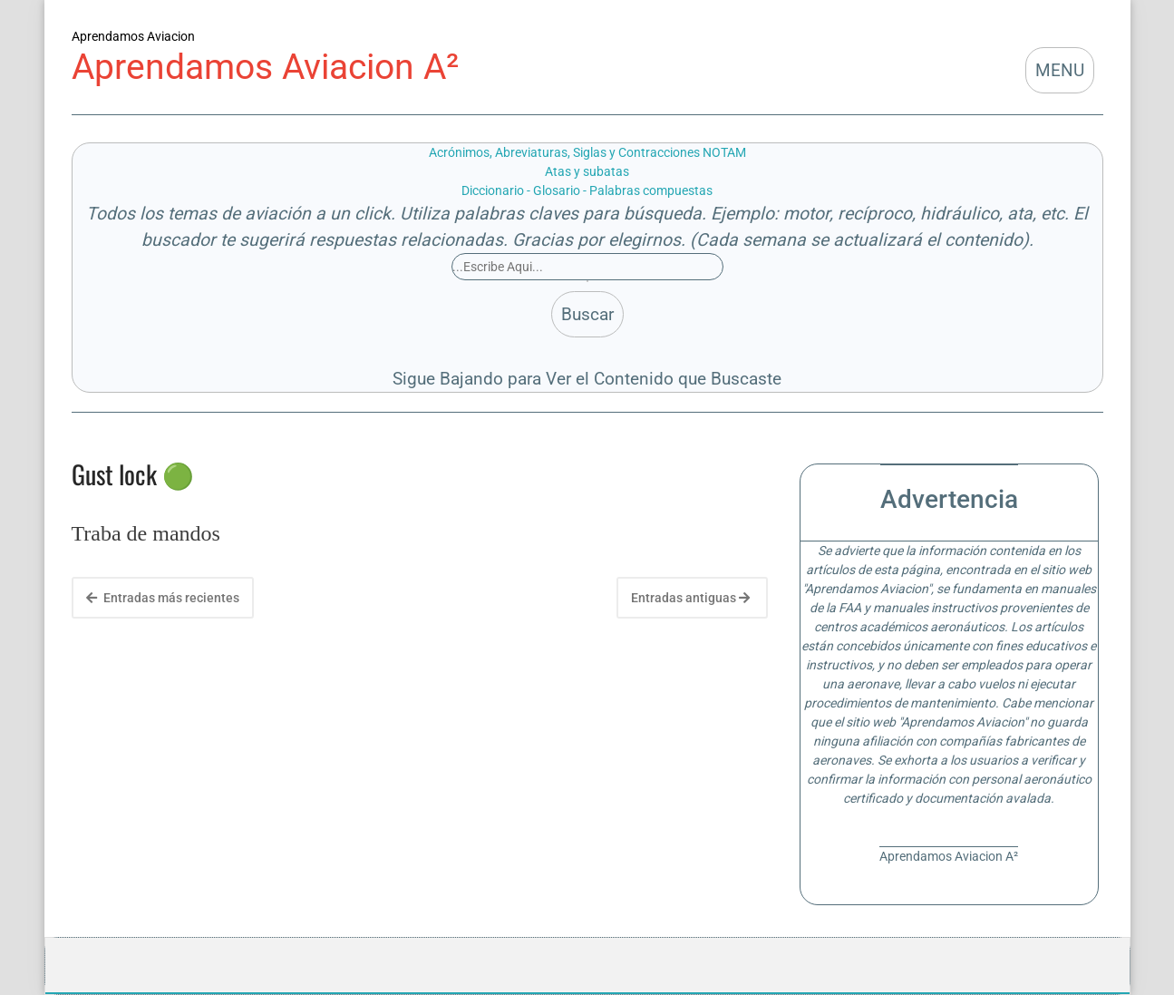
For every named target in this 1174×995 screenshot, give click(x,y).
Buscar (587, 314)
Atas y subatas (587, 171)
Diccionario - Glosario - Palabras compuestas (587, 190)
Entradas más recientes (162, 597)
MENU (1059, 70)
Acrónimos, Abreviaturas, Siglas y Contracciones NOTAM (587, 152)
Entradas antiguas (690, 597)
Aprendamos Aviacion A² (265, 66)
